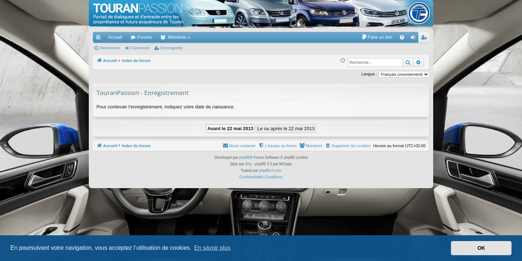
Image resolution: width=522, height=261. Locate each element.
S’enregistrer (171, 48)
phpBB (244, 158)
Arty (248, 164)
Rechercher (109, 48)
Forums (144, 37)
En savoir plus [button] (212, 248)
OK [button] (481, 248)
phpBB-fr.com (270, 171)
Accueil (115, 37)
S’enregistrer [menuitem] (425, 39)
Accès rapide (100, 39)
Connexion (140, 48)
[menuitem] (377, 37)
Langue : (369, 74)
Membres (177, 37)
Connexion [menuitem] (414, 39)
